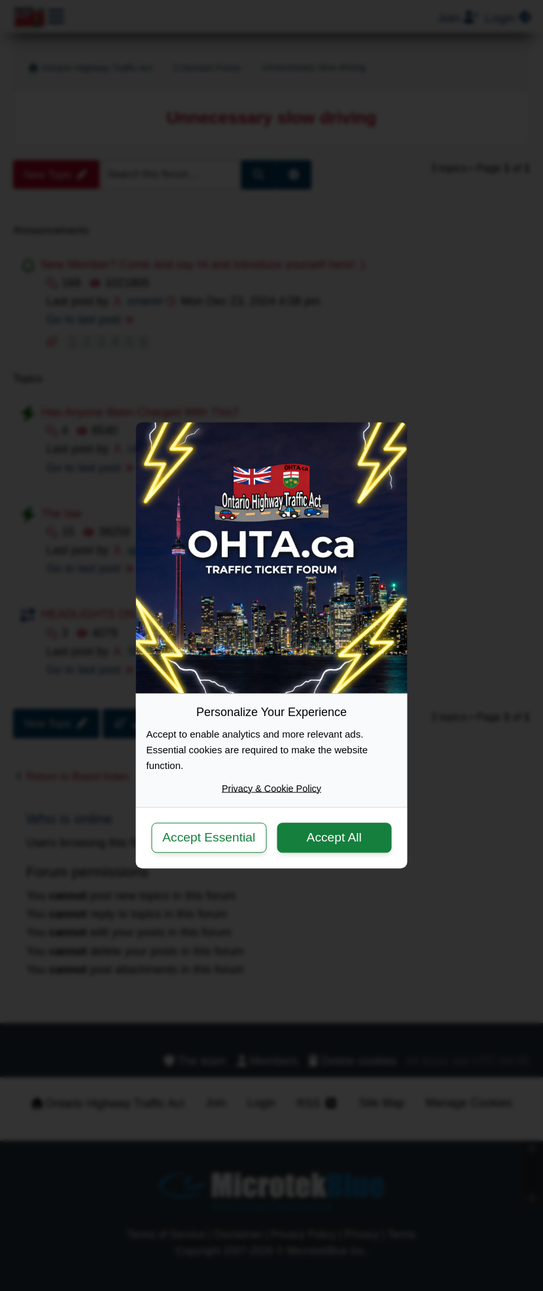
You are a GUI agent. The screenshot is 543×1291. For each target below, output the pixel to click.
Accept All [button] (334, 837)
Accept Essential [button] (208, 837)
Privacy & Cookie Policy (271, 788)
